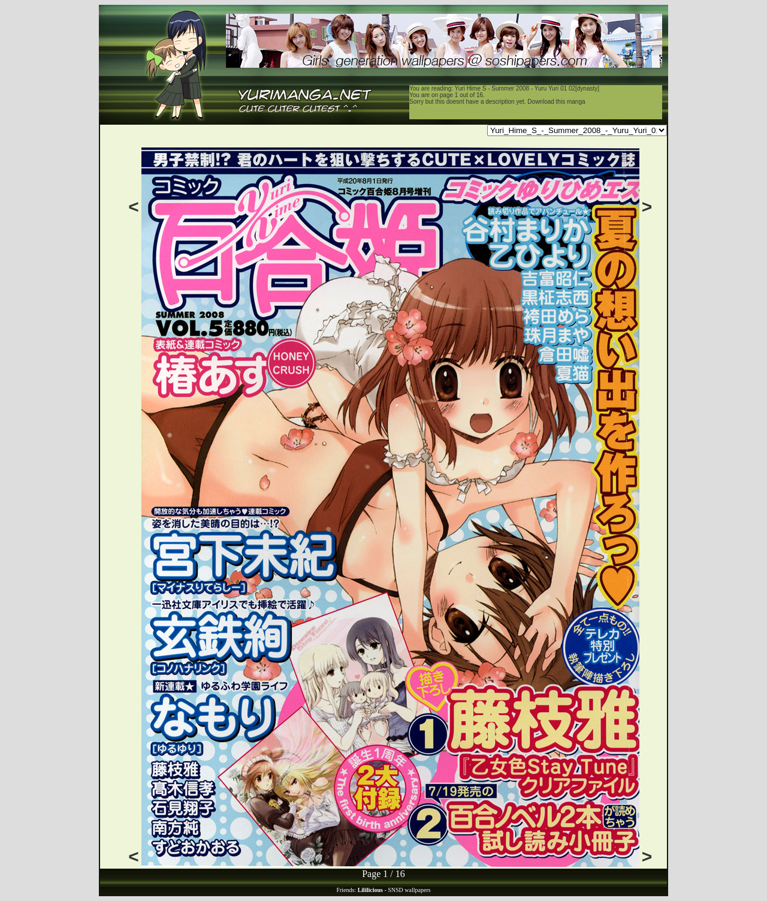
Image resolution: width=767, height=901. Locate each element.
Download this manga (556, 101)
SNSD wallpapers (409, 890)
